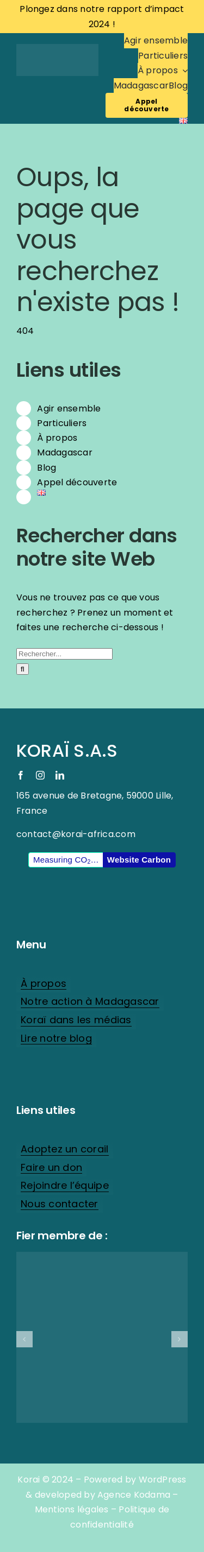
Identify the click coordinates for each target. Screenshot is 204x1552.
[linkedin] (59, 775)
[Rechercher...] (64, 654)
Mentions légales (72, 1509)
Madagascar (64, 452)
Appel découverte (77, 482)
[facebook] (20, 775)
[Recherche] (22, 669)
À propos (57, 438)
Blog (46, 467)
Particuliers (61, 423)
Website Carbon (139, 859)
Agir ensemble (69, 408)
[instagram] (40, 775)
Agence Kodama (133, 1494)
